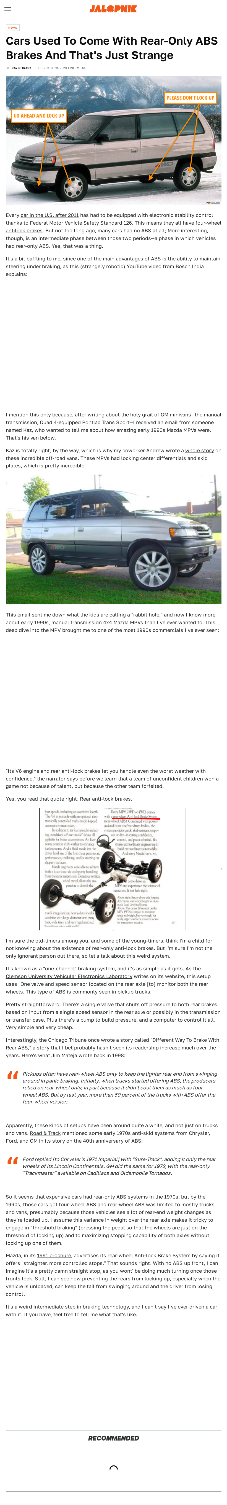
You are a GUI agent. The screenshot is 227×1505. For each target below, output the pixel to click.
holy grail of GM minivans (160, 415)
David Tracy (21, 67)
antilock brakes (24, 230)
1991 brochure (54, 1255)
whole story (199, 450)
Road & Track (45, 1133)
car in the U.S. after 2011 (50, 215)
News (12, 27)
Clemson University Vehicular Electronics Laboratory (69, 976)
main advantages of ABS (132, 259)
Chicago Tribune (67, 1040)
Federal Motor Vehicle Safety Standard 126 (81, 223)
